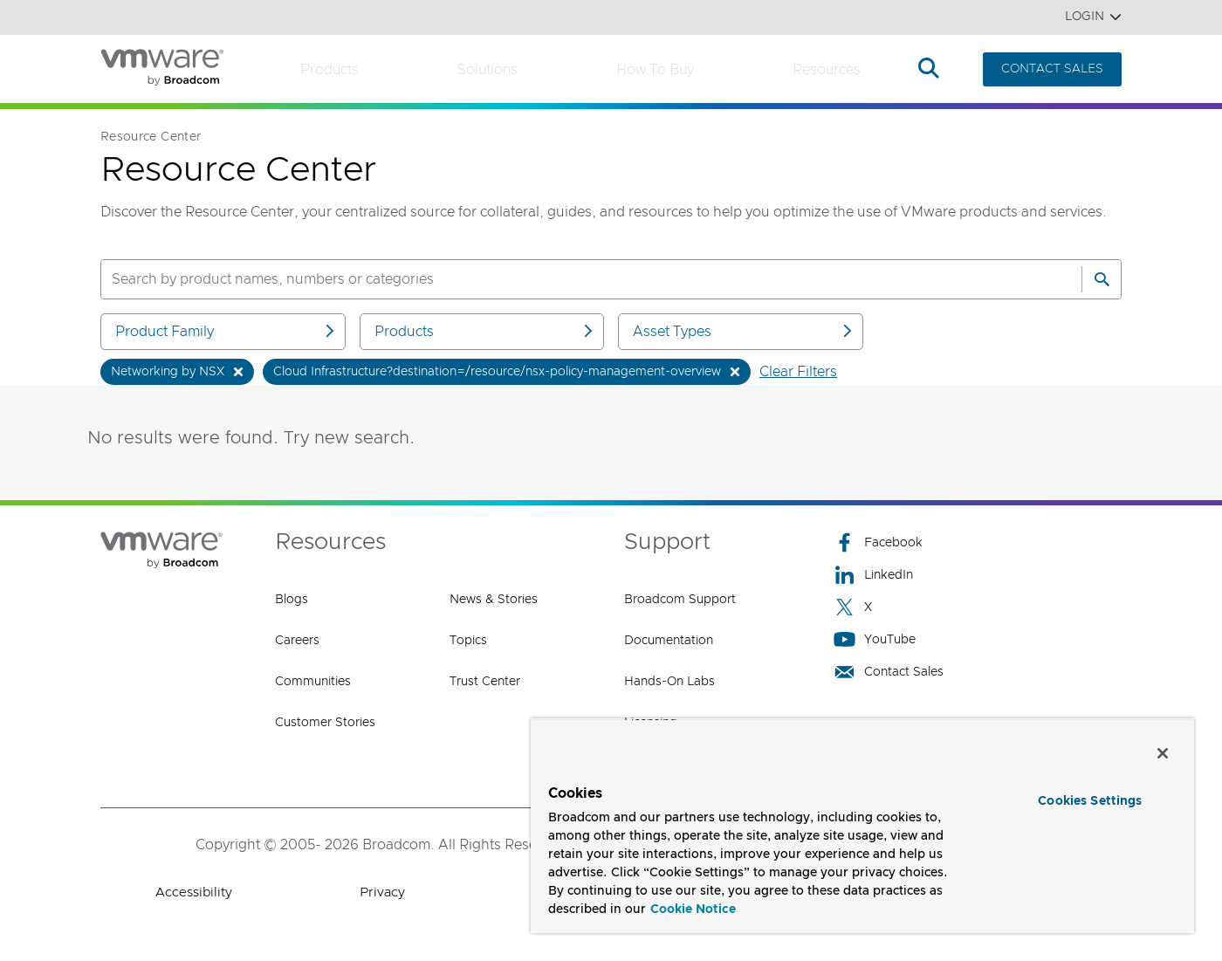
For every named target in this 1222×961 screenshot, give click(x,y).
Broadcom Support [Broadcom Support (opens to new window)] (680, 600)
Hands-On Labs (669, 682)
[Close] (1162, 753)
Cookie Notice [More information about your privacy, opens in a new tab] (693, 909)
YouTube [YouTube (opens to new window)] (875, 639)
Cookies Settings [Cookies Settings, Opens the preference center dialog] (1090, 801)
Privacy (382, 892)
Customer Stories (325, 723)
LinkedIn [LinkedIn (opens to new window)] (873, 575)
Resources (827, 70)
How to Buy (655, 70)
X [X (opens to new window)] (853, 607)
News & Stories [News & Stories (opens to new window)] (494, 600)
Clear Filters (798, 372)
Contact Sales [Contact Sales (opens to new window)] (889, 672)
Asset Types (744, 331)
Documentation (668, 641)
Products (329, 70)
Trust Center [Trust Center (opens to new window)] (485, 682)
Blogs (291, 600)
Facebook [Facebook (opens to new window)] (878, 542)
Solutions (487, 70)
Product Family (226, 331)
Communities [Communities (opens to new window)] (313, 682)
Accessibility (193, 892)
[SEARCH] (572, 279)
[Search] (1101, 279)
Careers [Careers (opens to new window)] (297, 641)
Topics (468, 641)
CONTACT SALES (1052, 69)
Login (1093, 17)
